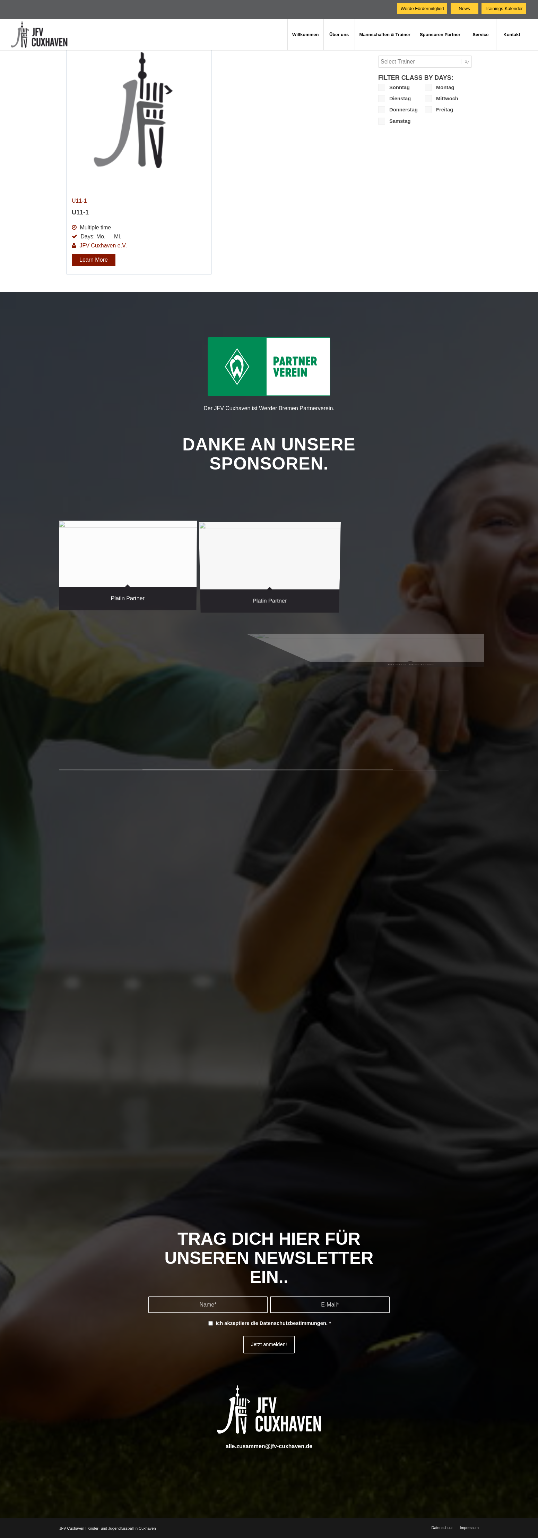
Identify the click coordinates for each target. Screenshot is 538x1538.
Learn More (93, 260)
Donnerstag (398, 109)
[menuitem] (305, 34)
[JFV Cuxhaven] (45, 34)
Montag (439, 87)
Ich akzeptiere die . (273, 1323)
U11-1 (79, 201)
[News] (464, 8)
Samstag (394, 121)
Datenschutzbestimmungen (293, 1323)
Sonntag (394, 87)
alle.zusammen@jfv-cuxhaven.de (269, 1446)
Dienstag (394, 98)
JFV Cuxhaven (71, 1528)
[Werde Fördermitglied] (422, 8)
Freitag (439, 109)
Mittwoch (441, 98)
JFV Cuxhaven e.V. (103, 245)
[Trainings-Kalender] (503, 8)
